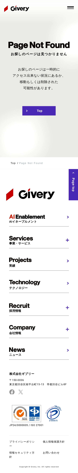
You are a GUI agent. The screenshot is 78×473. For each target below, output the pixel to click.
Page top (73, 184)
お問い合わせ (51, 452)
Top (39, 110)
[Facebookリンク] (12, 391)
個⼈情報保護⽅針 (54, 441)
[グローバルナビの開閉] (70, 7)
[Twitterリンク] (20, 391)
